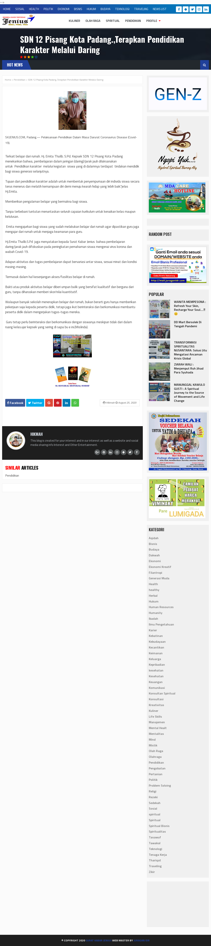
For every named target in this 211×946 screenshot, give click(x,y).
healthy (154, 590)
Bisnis (153, 543)
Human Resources (161, 607)
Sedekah (154, 803)
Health (153, 584)
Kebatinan (156, 636)
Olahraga (155, 757)
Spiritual (113, 21)
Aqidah (153, 538)
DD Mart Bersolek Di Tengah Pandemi (188, 324)
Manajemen (157, 722)
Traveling (155, 866)
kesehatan (156, 670)
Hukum (153, 601)
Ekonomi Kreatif (160, 566)
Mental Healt (158, 728)
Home (8, 80)
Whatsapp (75, 404)
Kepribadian (157, 664)
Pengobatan (157, 768)
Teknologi (155, 849)
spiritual (154, 814)
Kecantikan (156, 647)
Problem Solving (160, 785)
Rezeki (153, 797)
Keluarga (155, 659)
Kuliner (74, 21)
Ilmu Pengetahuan (161, 624)
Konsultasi (156, 699)
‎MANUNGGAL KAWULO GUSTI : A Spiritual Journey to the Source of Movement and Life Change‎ (189, 392)
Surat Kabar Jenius (99, 940)
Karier (153, 630)
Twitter (35, 403)
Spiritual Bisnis (159, 826)
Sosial (153, 808)
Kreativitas (156, 705)
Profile (151, 21)
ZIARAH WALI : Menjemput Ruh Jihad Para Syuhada (188, 368)
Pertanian (155, 774)
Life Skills (155, 716)
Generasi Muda (159, 578)
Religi (152, 791)
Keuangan (156, 682)
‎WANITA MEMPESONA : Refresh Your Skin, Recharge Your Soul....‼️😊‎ (190, 307)
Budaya (154, 549)
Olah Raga (92, 21)
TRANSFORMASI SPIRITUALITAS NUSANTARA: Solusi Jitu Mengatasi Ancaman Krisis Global (190, 350)
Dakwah (154, 555)
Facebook (15, 403)
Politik (153, 780)
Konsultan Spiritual (162, 693)
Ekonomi (155, 561)
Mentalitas (156, 733)
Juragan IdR (141, 940)
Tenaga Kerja (158, 854)
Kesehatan (156, 676)
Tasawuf (155, 837)
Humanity (155, 613)
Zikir (152, 872)
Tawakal (154, 843)
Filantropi (155, 572)
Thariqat (155, 860)
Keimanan (156, 653)
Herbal (153, 595)
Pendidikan (133, 21)
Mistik (153, 745)
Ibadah (153, 618)
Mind (152, 739)
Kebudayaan (157, 641)
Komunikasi (157, 687)
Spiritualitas (157, 831)
